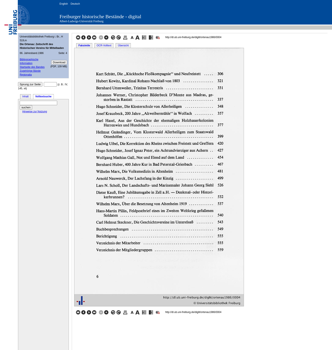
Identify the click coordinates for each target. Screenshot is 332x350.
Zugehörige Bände (30, 70)
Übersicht (123, 45)
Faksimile (84, 45)
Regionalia (26, 74)
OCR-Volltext (104, 45)
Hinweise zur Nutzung (34, 111)
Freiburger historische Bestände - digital (100, 16)
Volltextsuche (43, 96)
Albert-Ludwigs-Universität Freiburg (81, 21)
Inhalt (25, 96)
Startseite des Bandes (32, 67)
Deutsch (75, 3)
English (63, 3)
